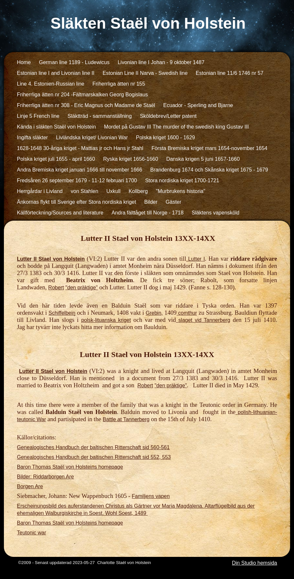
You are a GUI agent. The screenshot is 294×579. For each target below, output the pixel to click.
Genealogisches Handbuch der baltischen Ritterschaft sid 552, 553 (94, 457)
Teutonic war (31, 532)
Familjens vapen (151, 496)
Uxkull (113, 191)
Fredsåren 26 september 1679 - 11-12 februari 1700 (77, 180)
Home (24, 62)
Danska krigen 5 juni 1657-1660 (203, 159)
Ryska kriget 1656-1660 (130, 159)
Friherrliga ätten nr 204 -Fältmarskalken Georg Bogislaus (82, 94)
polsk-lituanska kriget (106, 320)
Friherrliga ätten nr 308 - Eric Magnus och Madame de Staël (86, 105)
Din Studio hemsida (254, 563)
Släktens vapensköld (215, 212)
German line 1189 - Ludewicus (74, 62)
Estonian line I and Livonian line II (55, 73)
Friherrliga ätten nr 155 (118, 84)
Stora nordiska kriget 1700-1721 (182, 180)
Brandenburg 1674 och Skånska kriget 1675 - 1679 (209, 169)
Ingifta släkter (32, 137)
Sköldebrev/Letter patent (168, 116)
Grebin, (154, 313)
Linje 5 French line (38, 116)
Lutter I (195, 259)
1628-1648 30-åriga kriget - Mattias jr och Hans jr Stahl (80, 148)
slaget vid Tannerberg (204, 320)
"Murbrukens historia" (180, 191)
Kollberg (138, 191)
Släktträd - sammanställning (100, 116)
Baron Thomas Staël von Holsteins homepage (70, 467)
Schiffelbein (61, 313)
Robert (56, 287)
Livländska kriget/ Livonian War (92, 137)
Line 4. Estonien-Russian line (50, 84)
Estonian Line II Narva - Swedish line (144, 73)
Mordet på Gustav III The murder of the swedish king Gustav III (176, 127)
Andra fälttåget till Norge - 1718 (147, 212)
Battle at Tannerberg (126, 419)
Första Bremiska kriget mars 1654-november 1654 (210, 148)
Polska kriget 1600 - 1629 (165, 137)
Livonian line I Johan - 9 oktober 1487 (161, 62)
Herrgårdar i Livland (40, 191)
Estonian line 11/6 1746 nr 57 (229, 73)
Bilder (150, 202)
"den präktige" (81, 287)
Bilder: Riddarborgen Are (45, 476)
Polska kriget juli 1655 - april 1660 (56, 159)
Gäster (173, 202)
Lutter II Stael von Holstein (51, 259)
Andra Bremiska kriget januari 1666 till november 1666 (79, 169)
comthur (187, 313)
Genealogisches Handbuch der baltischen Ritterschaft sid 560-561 (93, 447)
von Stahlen (85, 191)
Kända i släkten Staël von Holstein (56, 127)
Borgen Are (30, 486)
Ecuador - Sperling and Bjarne (198, 105)
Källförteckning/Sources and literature (60, 212)
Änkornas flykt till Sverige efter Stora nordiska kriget (76, 202)
